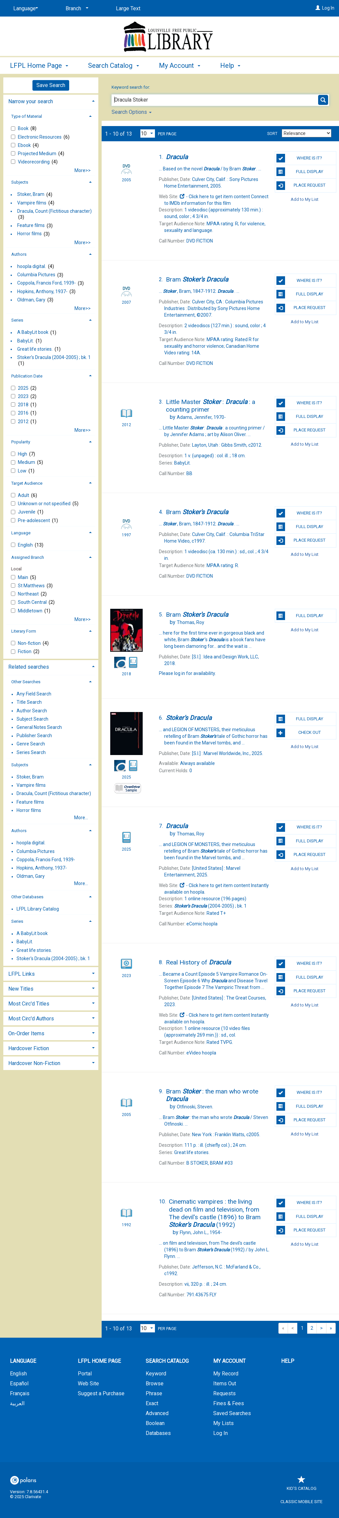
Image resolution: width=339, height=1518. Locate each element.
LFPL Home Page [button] (39, 65)
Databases (158, 1433)
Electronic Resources (40, 137)
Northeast (29, 594)
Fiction (25, 651)
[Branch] (75, 8)
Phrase (154, 1393)
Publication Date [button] (26, 376)
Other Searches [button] (25, 681)
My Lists (223, 1423)
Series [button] (17, 320)
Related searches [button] (28, 667)
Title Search (29, 702)
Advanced (157, 1413)
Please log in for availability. (187, 673)
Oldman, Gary (31, 299)
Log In (328, 8)
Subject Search (32, 719)
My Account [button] (179, 65)
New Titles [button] (20, 989)
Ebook (25, 145)
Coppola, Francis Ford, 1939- (46, 283)
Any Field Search (34, 694)
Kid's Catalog (301, 1485)
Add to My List (304, 199)
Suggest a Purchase (101, 1393)
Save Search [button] (50, 85)
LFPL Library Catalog (38, 909)
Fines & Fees (228, 1403)
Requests (224, 1393)
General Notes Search (39, 727)
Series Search (31, 752)
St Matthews (32, 585)
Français (19, 1393)
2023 (23, 396)
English (26, 545)
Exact (152, 1403)
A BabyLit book (32, 332)
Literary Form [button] (23, 631)
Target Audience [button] (26, 483)
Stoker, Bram (30, 194)
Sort (272, 133)
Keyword (156, 1373)
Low (22, 470)
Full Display (299, 171)
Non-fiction (30, 643)
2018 (23, 404)
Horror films (29, 234)
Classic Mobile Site (301, 1501)
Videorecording (34, 161)
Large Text (128, 8)
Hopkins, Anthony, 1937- (42, 291)
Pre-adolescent (34, 520)
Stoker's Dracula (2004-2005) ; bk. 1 (54, 357)
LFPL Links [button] (21, 974)
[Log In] (317, 8)
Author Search (32, 710)
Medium (27, 462)
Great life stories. (35, 349)
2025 (23, 388)
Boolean (155, 1423)
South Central (33, 602)
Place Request (300, 185)
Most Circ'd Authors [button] (31, 1018)
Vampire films (31, 202)
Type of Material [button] (26, 116)
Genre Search (31, 744)
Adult (24, 495)
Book (23, 128)
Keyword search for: (131, 87)
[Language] (24, 8)
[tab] (50, 100)
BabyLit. (25, 340)
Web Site (88, 1383)
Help (287, 1361)
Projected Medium (37, 153)
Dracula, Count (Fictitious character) (54, 211)
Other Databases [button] (27, 896)
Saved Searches (232, 1413)
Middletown (30, 610)
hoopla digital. (31, 266)
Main (23, 577)
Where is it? (299, 158)
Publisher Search (34, 735)
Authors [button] (18, 254)
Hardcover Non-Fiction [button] (34, 1063)
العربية (17, 1403)
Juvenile (27, 511)
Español (19, 1383)
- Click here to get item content (214, 196)
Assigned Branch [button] (27, 557)
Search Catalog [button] (113, 65)
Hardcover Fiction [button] (28, 1048)
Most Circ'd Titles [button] (28, 1004)
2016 (23, 413)
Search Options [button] (132, 112)
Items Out (224, 1383)
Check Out (298, 733)
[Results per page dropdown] (147, 133)
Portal (85, 1373)
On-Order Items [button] (26, 1033)
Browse (155, 1383)
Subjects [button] (19, 182)
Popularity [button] (20, 441)
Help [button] (230, 65)
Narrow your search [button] (30, 101)
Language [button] (20, 532)
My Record (225, 1373)
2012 (23, 421)
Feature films (31, 225)
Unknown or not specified (45, 503)
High (23, 454)
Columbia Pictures (36, 275)
